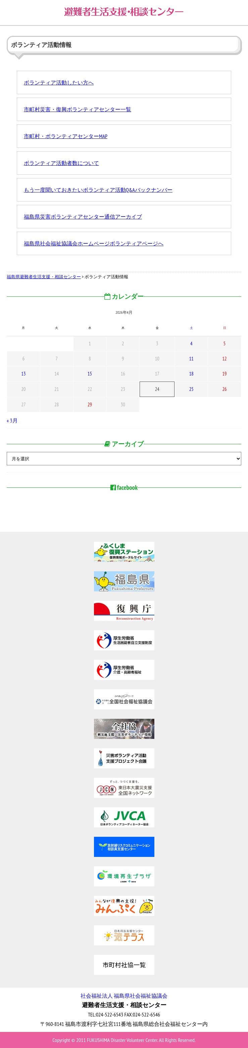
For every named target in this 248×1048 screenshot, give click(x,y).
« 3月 (12, 420)
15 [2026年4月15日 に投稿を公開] (90, 373)
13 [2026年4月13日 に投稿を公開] (23, 373)
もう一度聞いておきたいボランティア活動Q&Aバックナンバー (98, 189)
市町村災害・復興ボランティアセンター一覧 (77, 109)
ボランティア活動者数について (61, 163)
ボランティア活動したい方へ (59, 82)
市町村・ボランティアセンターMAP (65, 136)
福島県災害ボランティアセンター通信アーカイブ (83, 216)
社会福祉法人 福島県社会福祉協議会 (124, 995)
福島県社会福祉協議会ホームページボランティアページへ (93, 243)
